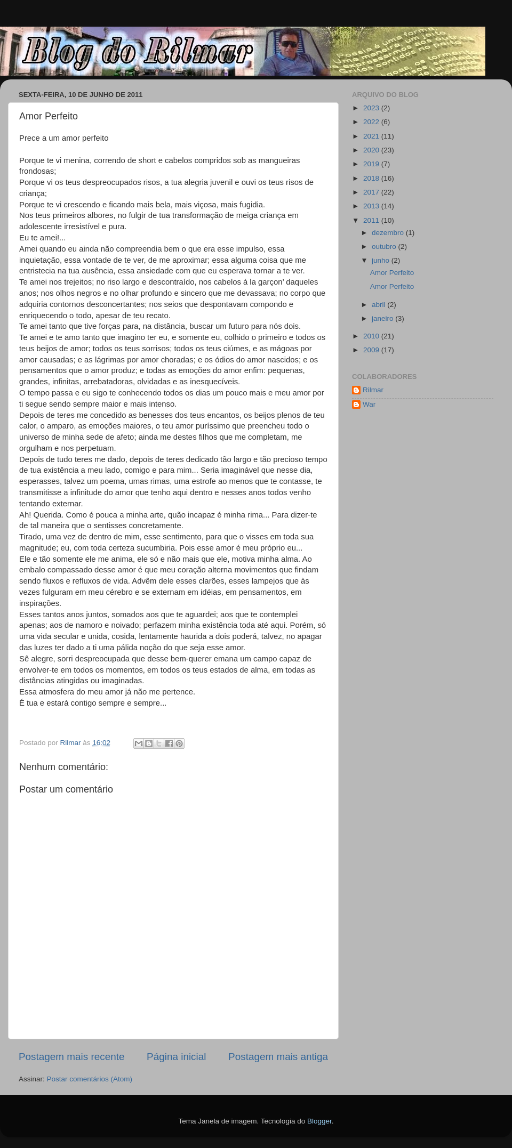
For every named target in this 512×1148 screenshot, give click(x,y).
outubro (385, 246)
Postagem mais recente (71, 1056)
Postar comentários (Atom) (90, 1079)
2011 (372, 220)
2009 (372, 350)
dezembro (389, 233)
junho (381, 260)
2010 (372, 336)
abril (379, 305)
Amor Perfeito (392, 273)
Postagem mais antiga (278, 1056)
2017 (372, 192)
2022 (372, 122)
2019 (372, 164)
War (369, 404)
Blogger (319, 1121)
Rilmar (373, 390)
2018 (372, 178)
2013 (372, 206)
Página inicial (176, 1056)
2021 (372, 136)
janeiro (383, 318)
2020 (372, 150)
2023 (372, 108)
